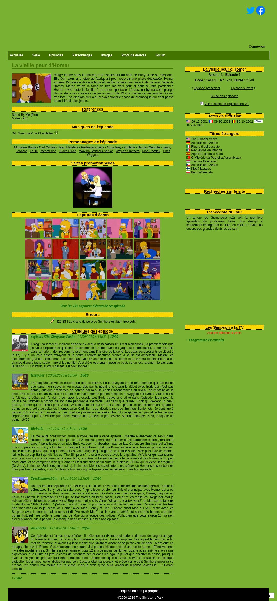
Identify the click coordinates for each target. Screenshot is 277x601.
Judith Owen (67, 151)
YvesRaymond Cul (44, 478)
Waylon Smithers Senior (96, 151)
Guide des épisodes (224, 96)
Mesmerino (48, 151)
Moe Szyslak (151, 151)
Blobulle (37, 429)
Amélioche (39, 528)
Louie (34, 151)
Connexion (257, 46)
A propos (151, 591)
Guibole (129, 147)
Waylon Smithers (128, 151)
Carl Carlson (48, 147)
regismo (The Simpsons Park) (52, 337)
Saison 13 (216, 75)
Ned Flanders (68, 147)
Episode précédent (207, 88)
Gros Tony (114, 147)
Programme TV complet (206, 340)
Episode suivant (242, 88)
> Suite (17, 578)
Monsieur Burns (25, 147)
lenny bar (38, 375)
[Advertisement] (222, 276)
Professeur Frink (92, 147)
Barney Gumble (149, 147)
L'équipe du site (130, 591)
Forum (160, 55)
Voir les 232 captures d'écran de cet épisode (92, 306)
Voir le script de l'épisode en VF (226, 104)
